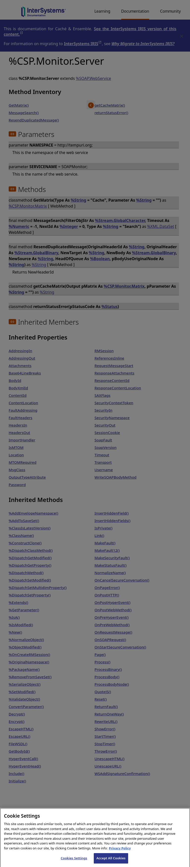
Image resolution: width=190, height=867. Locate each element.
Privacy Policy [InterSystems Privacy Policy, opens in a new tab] (120, 852)
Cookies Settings (74, 862)
